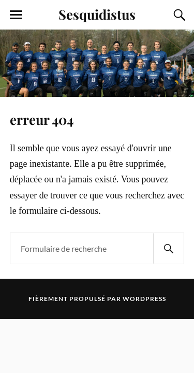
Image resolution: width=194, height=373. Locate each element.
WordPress (144, 299)
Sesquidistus (97, 14)
